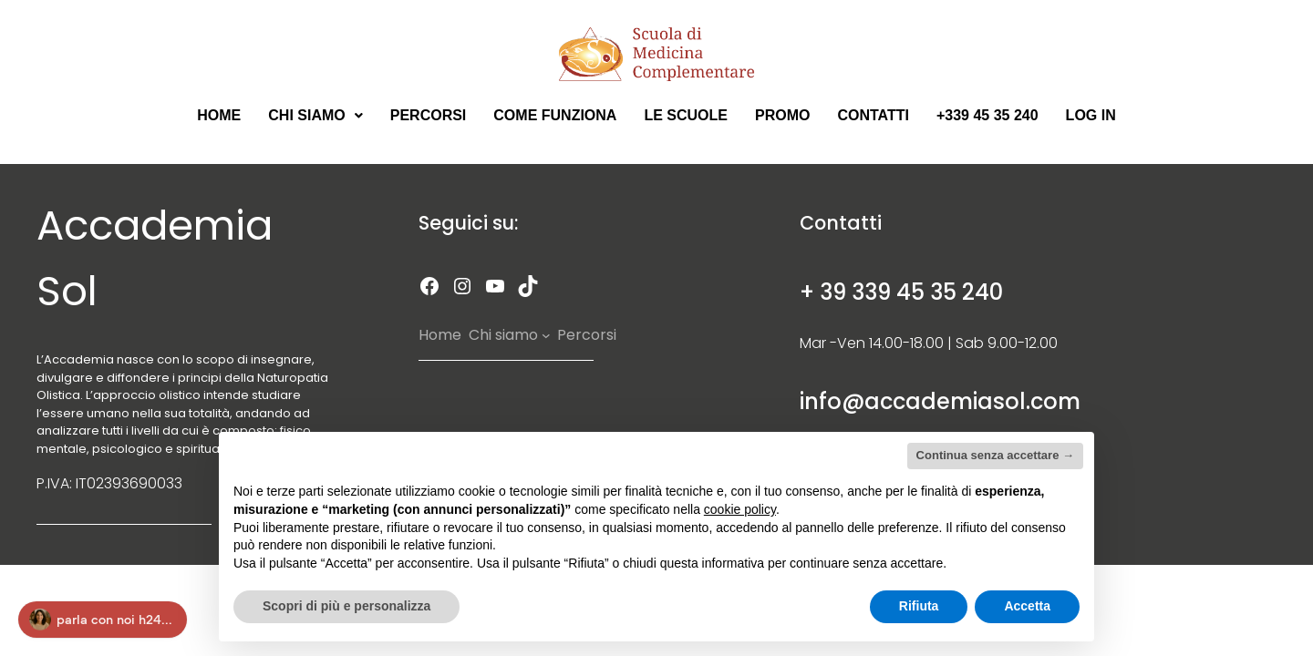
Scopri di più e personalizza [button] (346, 606)
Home (219, 115)
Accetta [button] (1027, 606)
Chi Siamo (315, 115)
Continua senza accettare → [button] (995, 455)
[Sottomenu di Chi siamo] (546, 335)
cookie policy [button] (740, 509)
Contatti (873, 115)
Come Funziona (554, 115)
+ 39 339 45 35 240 (901, 292)
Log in (1091, 115)
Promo (782, 115)
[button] (315, 116)
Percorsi (428, 115)
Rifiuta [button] (919, 606)
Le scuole (686, 115)
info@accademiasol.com (940, 401)
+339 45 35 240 (987, 115)
